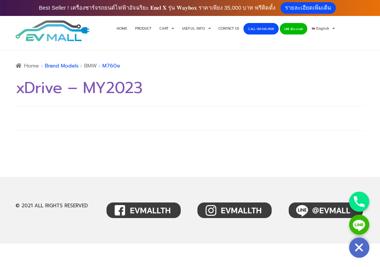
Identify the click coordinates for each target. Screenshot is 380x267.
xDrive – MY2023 (79, 88)
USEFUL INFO (193, 28)
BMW (90, 66)
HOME (122, 28)
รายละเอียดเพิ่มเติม (308, 7)
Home (31, 66)
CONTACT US (229, 28)
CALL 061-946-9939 (261, 29)
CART (164, 28)
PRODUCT (143, 28)
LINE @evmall (293, 29)
